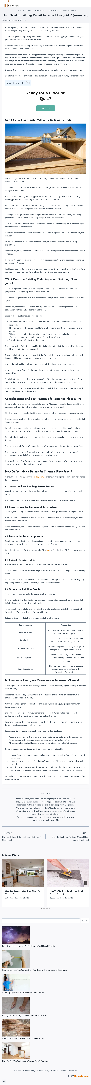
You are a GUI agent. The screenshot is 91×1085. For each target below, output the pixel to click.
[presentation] (23, 873)
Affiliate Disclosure (69, 1070)
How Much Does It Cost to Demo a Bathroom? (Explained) (23, 836)
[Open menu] (87, 3)
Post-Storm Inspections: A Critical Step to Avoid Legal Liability (28, 946)
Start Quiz (45, 108)
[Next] (85, 883)
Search (84, 921)
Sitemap (17, 1070)
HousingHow (19, 10)
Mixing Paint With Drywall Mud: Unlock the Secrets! (24, 1015)
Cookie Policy (43, 1070)
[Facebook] (4, 1081)
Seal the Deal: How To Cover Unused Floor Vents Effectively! (68, 836)
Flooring (28, 10)
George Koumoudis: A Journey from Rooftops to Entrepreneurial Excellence (34, 970)
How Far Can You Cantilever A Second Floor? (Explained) (26, 1061)
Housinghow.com (81, 1076)
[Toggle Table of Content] (27, 82)
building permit (38, 477)
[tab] (41, 908)
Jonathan (7, 20)
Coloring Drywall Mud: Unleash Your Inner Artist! (23, 992)
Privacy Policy (29, 1070)
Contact (54, 1070)
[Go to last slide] (5, 883)
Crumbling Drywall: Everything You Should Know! (23, 1038)
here (48, 550)
